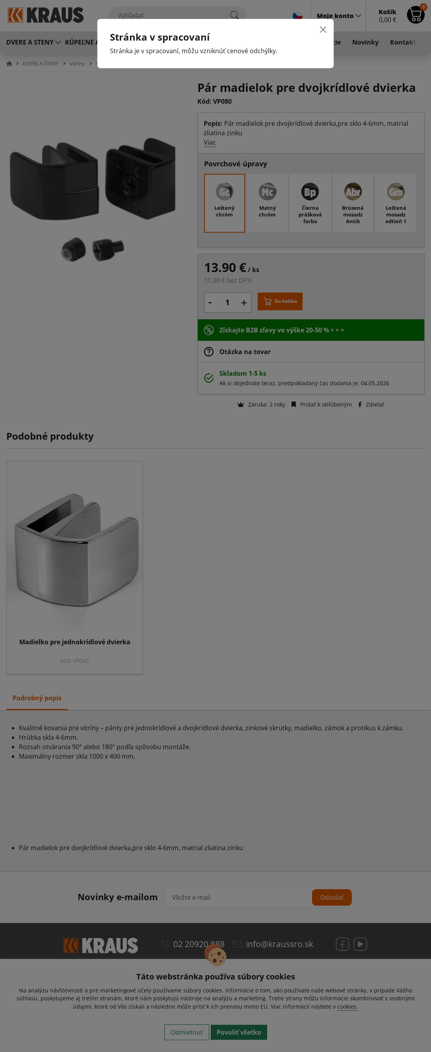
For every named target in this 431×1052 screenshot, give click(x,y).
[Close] (323, 29)
